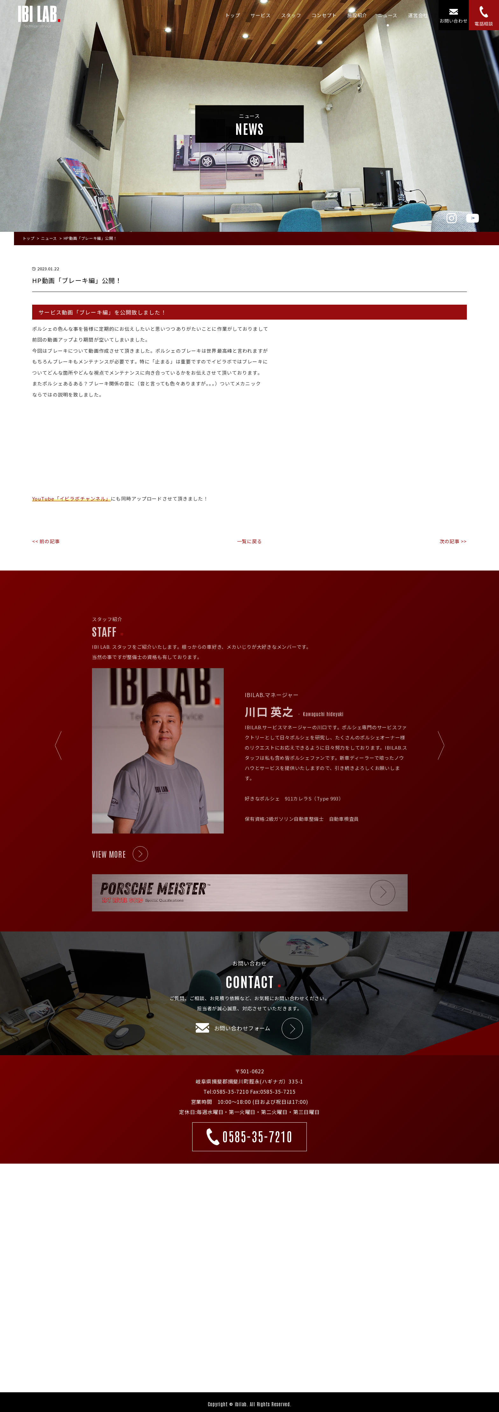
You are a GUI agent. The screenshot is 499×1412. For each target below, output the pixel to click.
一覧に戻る (249, 541)
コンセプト (324, 15)
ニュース (387, 15)
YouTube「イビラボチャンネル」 (71, 498)
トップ (232, 15)
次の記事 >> (453, 541)
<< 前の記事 (46, 541)
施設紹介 (357, 15)
